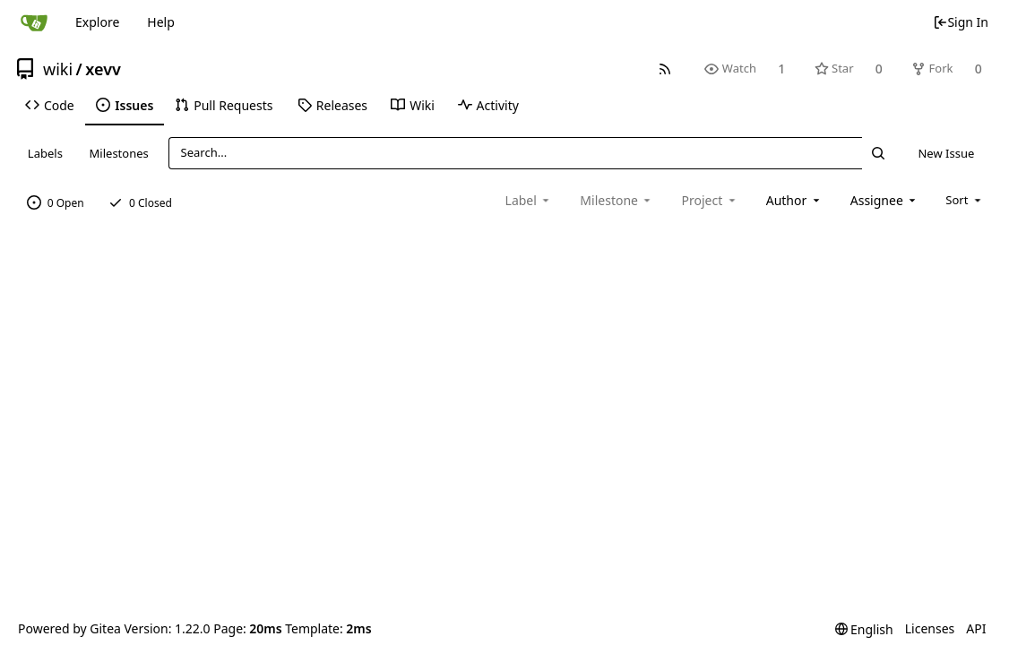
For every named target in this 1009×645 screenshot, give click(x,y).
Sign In (960, 21)
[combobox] (794, 200)
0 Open (55, 203)
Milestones (119, 153)
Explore (97, 21)
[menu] (965, 200)
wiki (58, 69)
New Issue (946, 153)
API (976, 628)
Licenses (930, 628)
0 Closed (140, 203)
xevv (103, 69)
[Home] (34, 22)
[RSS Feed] (665, 68)
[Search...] (878, 152)
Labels (45, 153)
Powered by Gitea (69, 628)
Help (161, 21)
